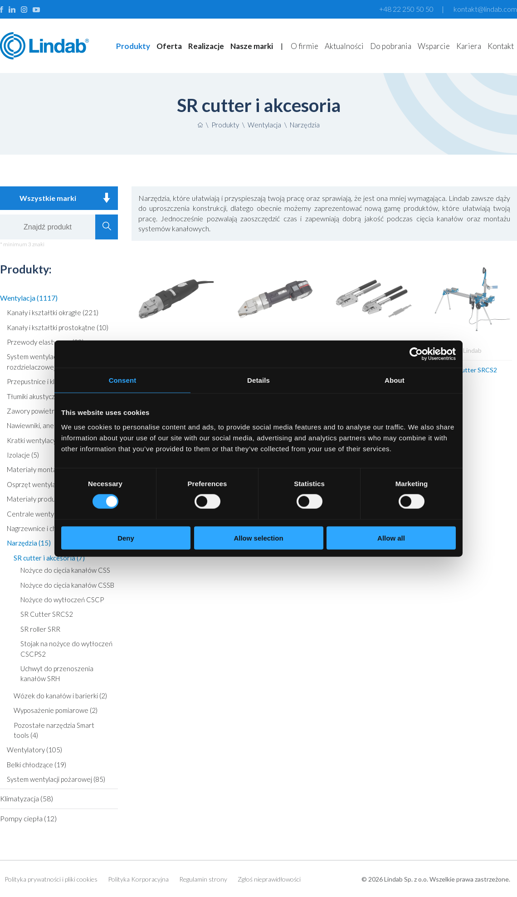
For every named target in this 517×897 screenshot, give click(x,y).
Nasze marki (251, 46)
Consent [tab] (123, 380)
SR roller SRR (40, 629)
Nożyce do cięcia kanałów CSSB (67, 585)
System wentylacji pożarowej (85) (56, 779)
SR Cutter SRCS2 (46, 614)
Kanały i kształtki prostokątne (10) (57, 327)
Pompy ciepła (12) (28, 818)
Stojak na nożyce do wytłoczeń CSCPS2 (66, 648)
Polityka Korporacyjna (138, 879)
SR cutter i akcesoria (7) (49, 558)
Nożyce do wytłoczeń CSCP (62, 599)
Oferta (169, 46)
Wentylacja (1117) (29, 297)
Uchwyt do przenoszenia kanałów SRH (56, 673)
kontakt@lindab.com (485, 9)
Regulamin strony (203, 879)
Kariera (468, 46)
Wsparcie (434, 46)
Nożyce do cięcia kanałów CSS (65, 570)
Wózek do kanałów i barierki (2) (60, 696)
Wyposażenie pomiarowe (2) (56, 710)
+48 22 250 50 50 (406, 9)
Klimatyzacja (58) (26, 798)
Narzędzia (305, 125)
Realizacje (206, 46)
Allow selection (258, 537)
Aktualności (344, 46)
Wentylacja (264, 125)
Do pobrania (390, 46)
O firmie (304, 46)
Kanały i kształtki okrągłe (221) (52, 312)
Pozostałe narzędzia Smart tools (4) (54, 730)
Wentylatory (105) (34, 750)
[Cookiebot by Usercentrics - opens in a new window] (416, 354)
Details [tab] (258, 380)
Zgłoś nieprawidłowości (269, 879)
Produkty (133, 46)
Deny (125, 537)
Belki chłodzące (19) (36, 764)
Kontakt (501, 46)
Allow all (391, 537)
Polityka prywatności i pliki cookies (51, 879)
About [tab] (395, 380)
